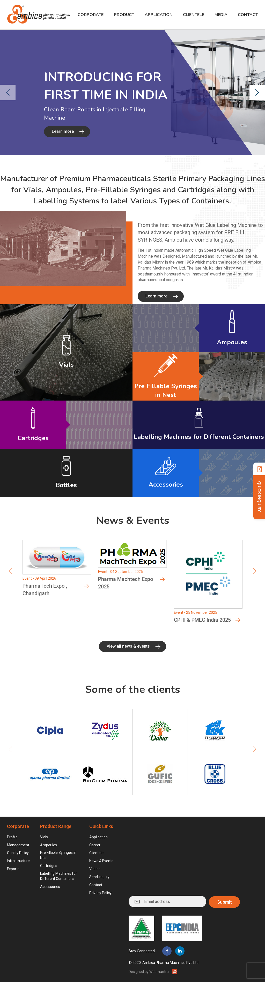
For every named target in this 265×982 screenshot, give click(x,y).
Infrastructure (18, 861)
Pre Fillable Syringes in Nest (58, 855)
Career (94, 845)
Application (159, 15)
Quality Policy (18, 853)
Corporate (91, 15)
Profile (12, 837)
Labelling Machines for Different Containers (58, 876)
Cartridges (48, 866)
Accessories (50, 887)
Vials (44, 837)
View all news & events (128, 650)
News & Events (101, 861)
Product (124, 15)
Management (18, 845)
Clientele (193, 15)
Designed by (149, 971)
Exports (13, 869)
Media (221, 15)
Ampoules (48, 845)
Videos (94, 869)
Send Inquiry (99, 877)
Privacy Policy (100, 893)
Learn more (63, 131)
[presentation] (8, 92)
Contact (248, 15)
